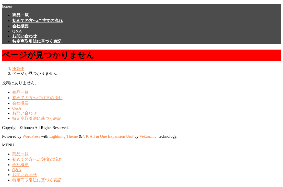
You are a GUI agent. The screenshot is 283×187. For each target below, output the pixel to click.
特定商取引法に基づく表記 (36, 118)
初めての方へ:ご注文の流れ (37, 98)
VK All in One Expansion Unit (108, 136)
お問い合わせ (24, 113)
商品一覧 (20, 92)
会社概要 (20, 103)
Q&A (16, 108)
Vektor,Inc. (148, 136)
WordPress (31, 136)
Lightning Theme (63, 136)
